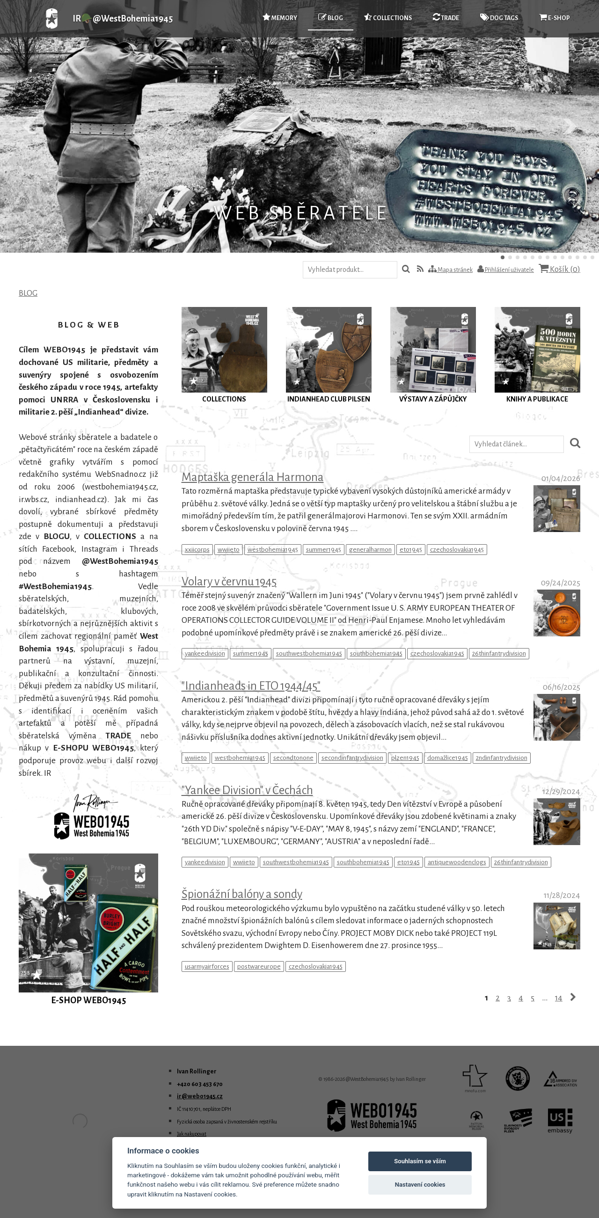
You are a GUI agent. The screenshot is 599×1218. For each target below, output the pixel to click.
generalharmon (370, 549)
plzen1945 (405, 757)
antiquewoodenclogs (457, 862)
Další (569, 126)
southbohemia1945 (376, 653)
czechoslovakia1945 (457, 549)
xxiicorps (197, 549)
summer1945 (323, 549)
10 (570, 257)
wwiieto (229, 549)
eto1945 (411, 549)
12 (585, 257)
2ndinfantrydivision (501, 757)
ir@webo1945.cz (200, 1096)
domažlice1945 (447, 757)
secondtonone (293, 757)
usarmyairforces (207, 966)
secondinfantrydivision (352, 757)
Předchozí (30, 126)
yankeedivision (205, 653)
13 (592, 257)
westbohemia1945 (273, 549)
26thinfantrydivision (499, 653)
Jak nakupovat (191, 1134)
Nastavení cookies (420, 1184)
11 (577, 257)
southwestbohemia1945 (309, 653)
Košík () (559, 268)
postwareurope (259, 966)
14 (558, 997)
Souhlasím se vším (420, 1161)
